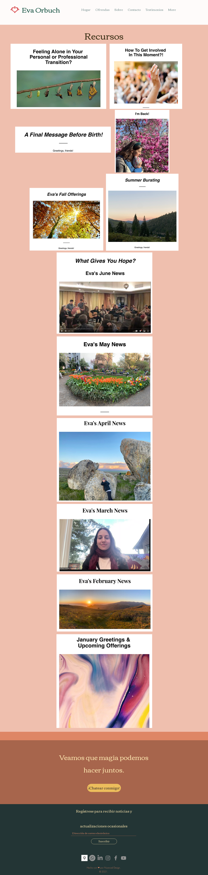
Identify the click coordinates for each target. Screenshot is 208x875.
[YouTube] (123, 858)
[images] (84, 858)
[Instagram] (108, 858)
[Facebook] (116, 858)
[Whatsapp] (92, 858)
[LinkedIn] (100, 858)
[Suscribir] (104, 841)
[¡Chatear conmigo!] (104, 788)
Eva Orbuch (41, 9)
